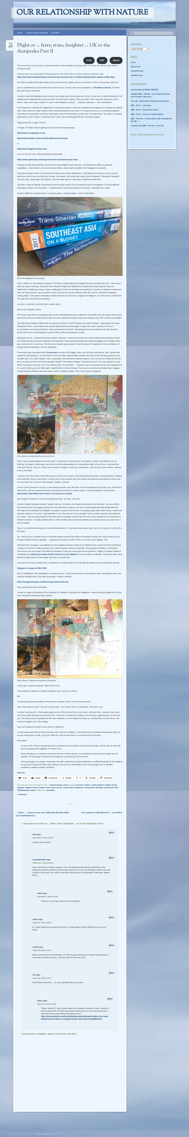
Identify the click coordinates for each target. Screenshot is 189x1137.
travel (65, 785)
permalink (51, 790)
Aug (10, 44)
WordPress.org (136, 75)
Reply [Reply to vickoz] (110, 891)
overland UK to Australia (93, 787)
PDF (102, 60)
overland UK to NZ (111, 787)
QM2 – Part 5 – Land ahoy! (141, 105)
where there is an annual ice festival (55, 493)
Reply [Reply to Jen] (111, 973)
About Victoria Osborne (37, 33)
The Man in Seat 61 (102, 88)
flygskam (20, 787)
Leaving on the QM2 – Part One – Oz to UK (147, 126)
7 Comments (22, 794)
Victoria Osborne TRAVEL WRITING (144, 89)
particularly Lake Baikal (28, 493)
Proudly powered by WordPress (22, 1134)
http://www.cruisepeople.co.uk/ (31, 133)
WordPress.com (56, 1134)
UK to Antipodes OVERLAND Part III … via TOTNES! (103, 812)
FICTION (55, 33)
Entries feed (135, 67)
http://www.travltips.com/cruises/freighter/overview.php (42, 138)
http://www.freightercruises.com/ (32, 149)
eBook (116, 60)
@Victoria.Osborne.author (147, 135)
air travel (79, 785)
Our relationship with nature (82, 13)
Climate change (111, 785)
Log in (133, 62)
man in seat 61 (56, 787)
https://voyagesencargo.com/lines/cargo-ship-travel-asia (43, 582)
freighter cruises (31, 787)
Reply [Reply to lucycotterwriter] (111, 858)
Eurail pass (52, 352)
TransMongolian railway (26, 790)
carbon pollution (97, 785)
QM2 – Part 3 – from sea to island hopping (147, 114)
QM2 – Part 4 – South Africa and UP (144, 110)
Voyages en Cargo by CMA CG (31, 568)
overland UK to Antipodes (73, 787)
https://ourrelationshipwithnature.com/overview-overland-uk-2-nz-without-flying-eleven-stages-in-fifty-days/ (66, 77)
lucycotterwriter (39, 860)
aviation (87, 785)
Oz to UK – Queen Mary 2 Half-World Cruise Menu (150, 101)
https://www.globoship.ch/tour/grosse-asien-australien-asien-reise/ (47, 159)
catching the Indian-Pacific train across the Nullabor (53, 554)
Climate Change (56, 785)
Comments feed (137, 71)
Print (89, 60)
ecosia (99, 341)
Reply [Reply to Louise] (111, 945)
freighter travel (44, 787)
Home (19, 33)
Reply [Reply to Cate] (111, 832)
